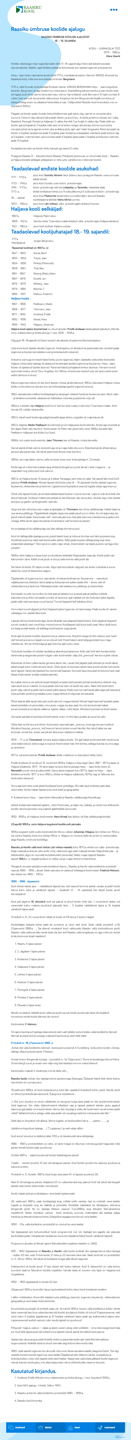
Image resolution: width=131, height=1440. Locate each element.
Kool (74, 1427)
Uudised (16, 1427)
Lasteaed (106, 1427)
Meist (45, 1427)
